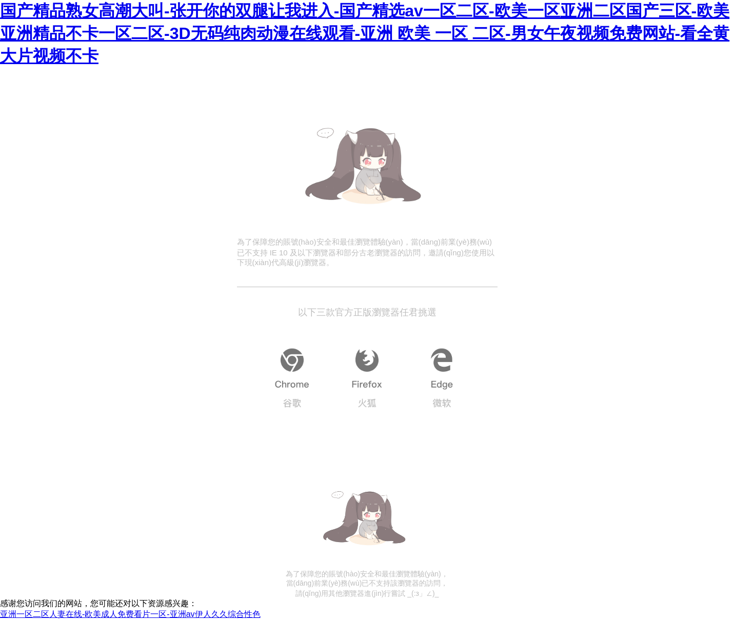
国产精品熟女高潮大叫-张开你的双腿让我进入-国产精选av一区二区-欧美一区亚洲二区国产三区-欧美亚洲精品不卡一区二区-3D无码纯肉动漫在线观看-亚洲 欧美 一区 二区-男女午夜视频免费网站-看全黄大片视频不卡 (364, 33)
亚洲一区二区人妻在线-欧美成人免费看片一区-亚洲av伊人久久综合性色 (130, 614)
